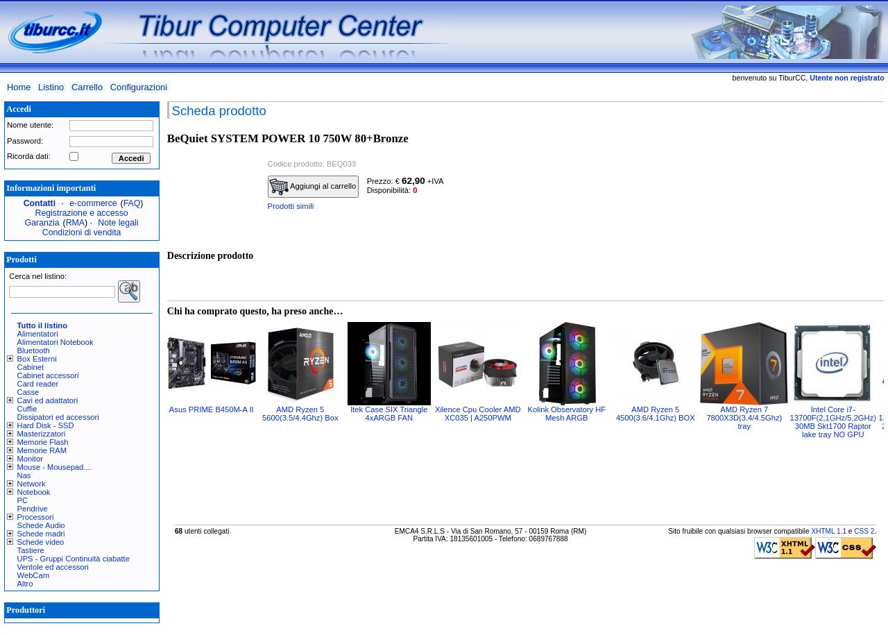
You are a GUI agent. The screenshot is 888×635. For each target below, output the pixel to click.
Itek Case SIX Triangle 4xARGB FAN (388, 413)
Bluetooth (33, 350)
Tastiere (30, 550)
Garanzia (42, 223)
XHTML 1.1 (828, 531)
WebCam (33, 575)
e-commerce (93, 203)
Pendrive (32, 509)
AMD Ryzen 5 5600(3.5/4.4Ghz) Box (300, 413)
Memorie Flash (43, 442)
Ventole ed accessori (53, 567)
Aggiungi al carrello (313, 186)
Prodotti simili (291, 206)
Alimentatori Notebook (55, 342)
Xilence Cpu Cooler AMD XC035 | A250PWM (478, 413)
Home (19, 87)
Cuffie (27, 409)
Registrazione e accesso (81, 213)
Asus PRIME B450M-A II (211, 409)
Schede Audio (41, 525)
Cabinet (30, 367)
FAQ (132, 203)
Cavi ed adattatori (47, 400)
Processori (35, 517)
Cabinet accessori (48, 375)
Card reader (38, 384)
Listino (51, 87)
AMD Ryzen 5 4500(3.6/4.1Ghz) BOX (655, 413)
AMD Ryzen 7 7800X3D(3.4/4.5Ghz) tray (744, 417)
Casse (28, 392)
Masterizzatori (41, 434)
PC (22, 500)
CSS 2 (864, 531)
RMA (75, 223)
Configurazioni (138, 87)
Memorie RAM (42, 450)
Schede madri (41, 534)
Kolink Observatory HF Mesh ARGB (567, 413)
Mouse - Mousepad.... (54, 467)
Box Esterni (37, 359)
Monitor (30, 459)
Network (31, 484)
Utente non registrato (847, 78)
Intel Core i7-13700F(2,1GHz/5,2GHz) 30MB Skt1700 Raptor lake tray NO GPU (833, 422)
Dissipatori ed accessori (58, 417)
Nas (24, 475)
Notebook (34, 492)
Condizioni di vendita (81, 232)
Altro (25, 583)
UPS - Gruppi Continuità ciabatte (73, 558)
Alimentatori (37, 334)
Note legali (118, 223)
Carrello (87, 87)
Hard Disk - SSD (45, 425)
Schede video (41, 542)
